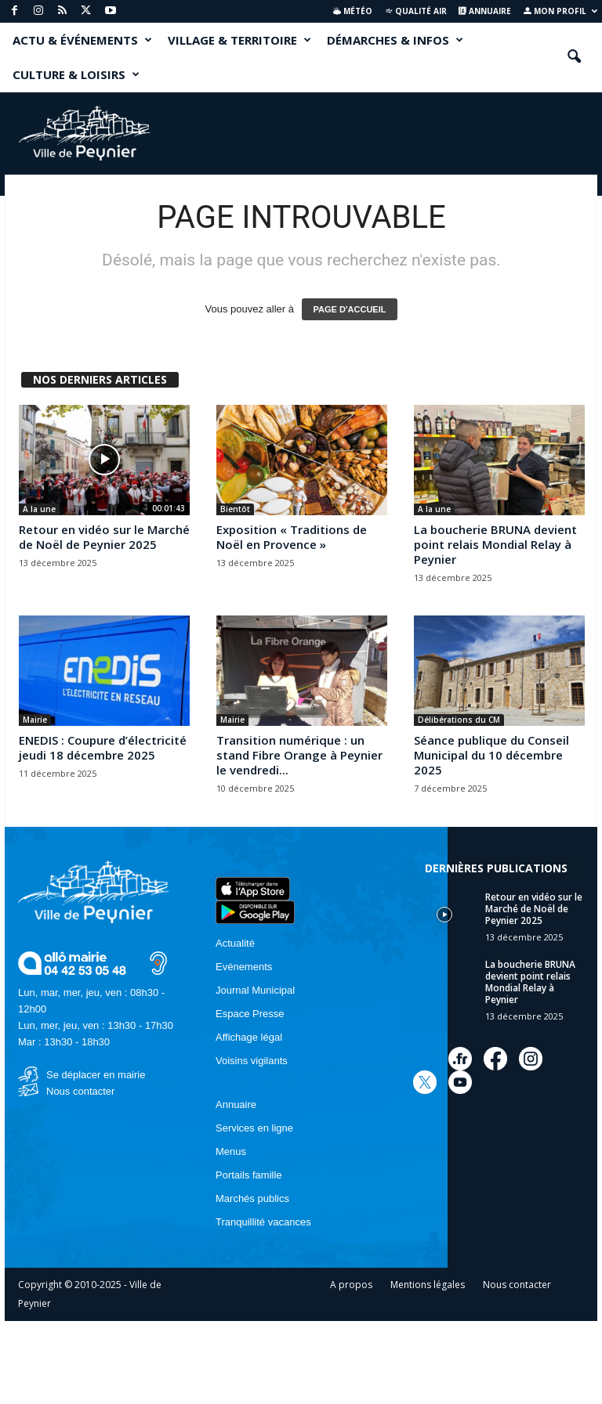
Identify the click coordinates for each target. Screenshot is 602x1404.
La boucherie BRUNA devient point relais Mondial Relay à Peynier (495, 544)
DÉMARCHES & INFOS (395, 40)
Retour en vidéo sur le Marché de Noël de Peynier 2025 (104, 537)
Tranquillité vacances (263, 1222)
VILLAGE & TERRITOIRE (239, 40)
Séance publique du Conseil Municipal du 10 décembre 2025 (491, 755)
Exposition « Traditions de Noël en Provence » (291, 537)
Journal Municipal (255, 990)
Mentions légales (427, 1284)
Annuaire (485, 10)
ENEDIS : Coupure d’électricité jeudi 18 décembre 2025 (103, 747)
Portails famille (249, 1175)
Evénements (244, 967)
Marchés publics (252, 1198)
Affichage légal (249, 1037)
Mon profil (560, 10)
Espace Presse (250, 1014)
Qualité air (416, 10)
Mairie (35, 719)
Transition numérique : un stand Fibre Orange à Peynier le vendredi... (299, 755)
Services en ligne (254, 1128)
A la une (39, 508)
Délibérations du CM (459, 719)
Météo (352, 10)
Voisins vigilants (252, 1061)
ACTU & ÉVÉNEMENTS (82, 40)
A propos (351, 1284)
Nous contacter (80, 1091)
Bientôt (235, 508)
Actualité (235, 943)
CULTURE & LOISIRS (76, 74)
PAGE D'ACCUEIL (350, 309)
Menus (231, 1151)
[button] (574, 57)
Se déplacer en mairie (95, 1075)
